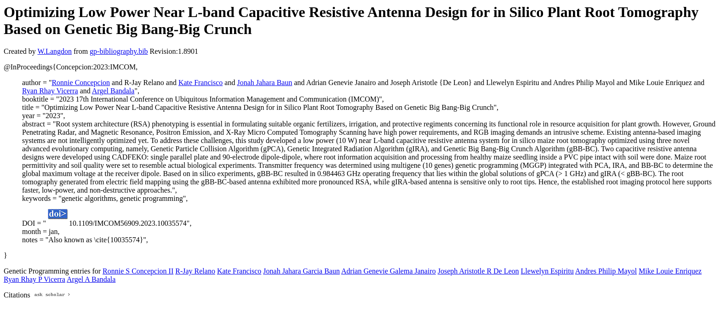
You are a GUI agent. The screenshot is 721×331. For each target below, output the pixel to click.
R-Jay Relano (195, 271)
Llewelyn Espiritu (547, 271)
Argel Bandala (113, 91)
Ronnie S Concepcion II (138, 271)
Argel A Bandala (91, 279)
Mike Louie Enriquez (670, 271)
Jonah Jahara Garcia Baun (301, 271)
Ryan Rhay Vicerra (50, 91)
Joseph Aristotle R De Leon (478, 271)
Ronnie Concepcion (81, 82)
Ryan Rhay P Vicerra (34, 279)
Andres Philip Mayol (606, 271)
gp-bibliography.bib (119, 51)
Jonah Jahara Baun (264, 82)
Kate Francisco (200, 82)
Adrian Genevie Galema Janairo (388, 271)
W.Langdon (54, 51)
